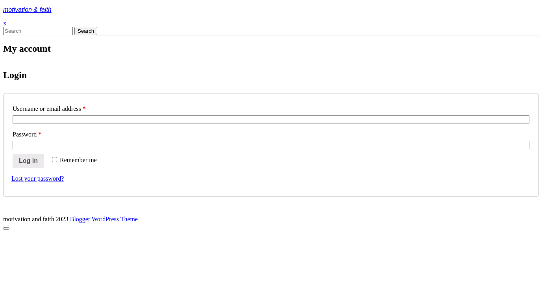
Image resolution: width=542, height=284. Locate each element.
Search (86, 31)
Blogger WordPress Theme (103, 219)
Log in (28, 160)
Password (27, 134)
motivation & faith (27, 9)
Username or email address (49, 108)
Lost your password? (37, 178)
